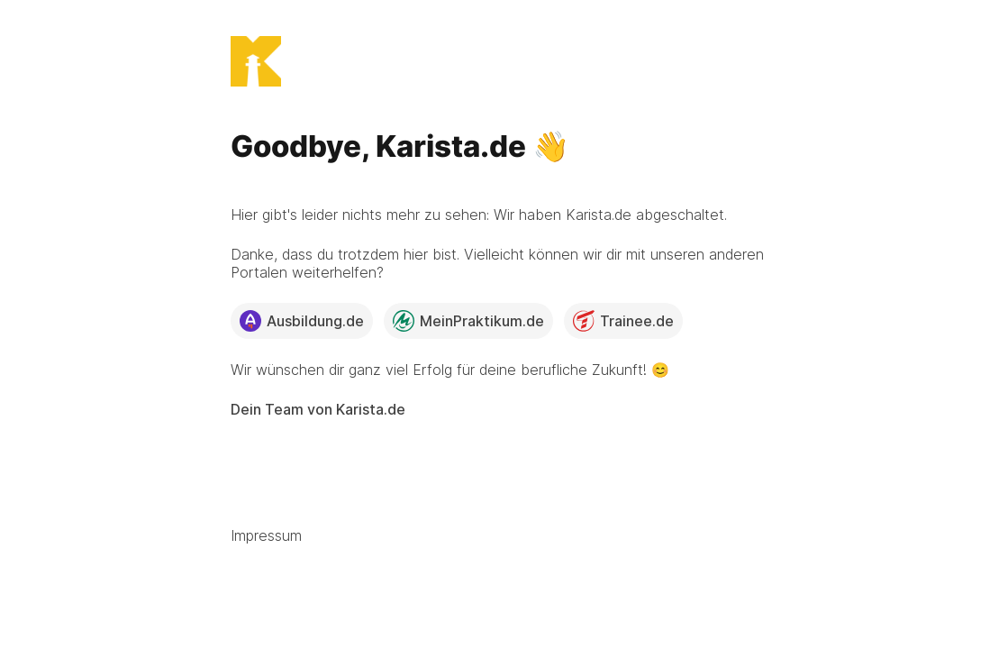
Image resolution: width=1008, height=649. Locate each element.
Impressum (266, 535)
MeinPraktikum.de (468, 321)
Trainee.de (623, 321)
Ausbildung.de (302, 321)
